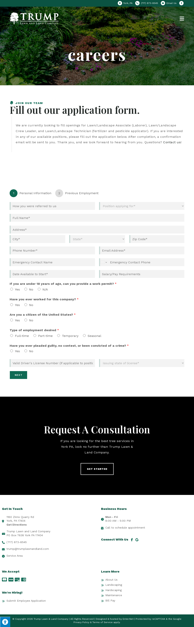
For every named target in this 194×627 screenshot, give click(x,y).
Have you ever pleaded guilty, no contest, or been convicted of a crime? (69, 346)
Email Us (171, 3)
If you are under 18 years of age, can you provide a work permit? (63, 284)
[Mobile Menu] (182, 18)
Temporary (70, 336)
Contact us (172, 142)
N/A (45, 289)
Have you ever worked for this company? (44, 299)
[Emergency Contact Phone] (141, 262)
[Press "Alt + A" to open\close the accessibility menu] (5, 622)
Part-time (45, 336)
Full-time (22, 336)
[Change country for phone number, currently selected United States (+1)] (103, 262)
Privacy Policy (81, 622)
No (31, 289)
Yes (17, 289)
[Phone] (52, 250)
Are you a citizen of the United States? (43, 314)
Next (18, 375)
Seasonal (94, 336)
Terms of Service (102, 622)
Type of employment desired (34, 330)
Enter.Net (128, 619)
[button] (97, 469)
